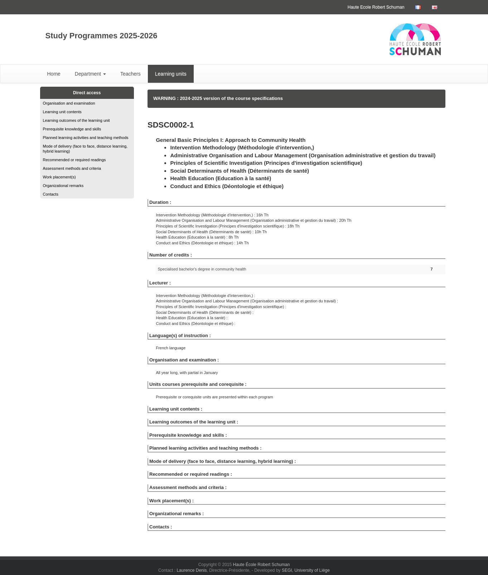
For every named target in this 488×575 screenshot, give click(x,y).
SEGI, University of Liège (306, 570)
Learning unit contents (62, 112)
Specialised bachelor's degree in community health (202, 269)
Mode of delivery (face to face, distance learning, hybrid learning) (85, 148)
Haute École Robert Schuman (261, 564)
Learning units (171, 74)
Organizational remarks (63, 185)
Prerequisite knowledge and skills (72, 129)
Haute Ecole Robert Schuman (376, 7)
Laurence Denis (192, 570)
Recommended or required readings (74, 160)
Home (54, 74)
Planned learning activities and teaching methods (86, 137)
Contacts (50, 194)
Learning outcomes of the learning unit (76, 120)
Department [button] (90, 74)
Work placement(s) (59, 177)
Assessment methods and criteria (72, 168)
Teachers (130, 74)
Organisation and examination (69, 103)
